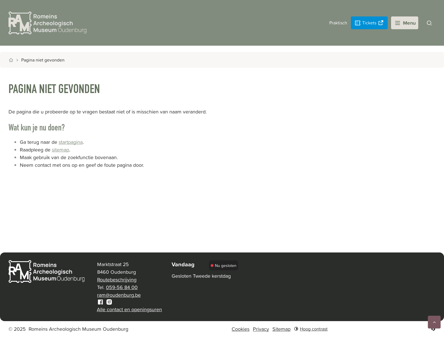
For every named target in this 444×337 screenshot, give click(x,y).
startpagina (71, 142)
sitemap (60, 149)
